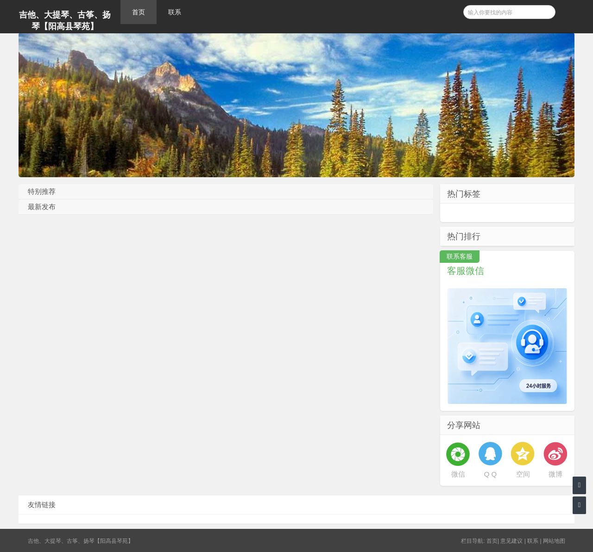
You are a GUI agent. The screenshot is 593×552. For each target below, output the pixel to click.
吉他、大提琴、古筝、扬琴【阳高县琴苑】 (65, 20)
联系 (174, 12)
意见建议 (511, 541)
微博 (555, 474)
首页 (138, 12)
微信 (458, 474)
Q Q (490, 474)
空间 (523, 474)
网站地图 (554, 541)
